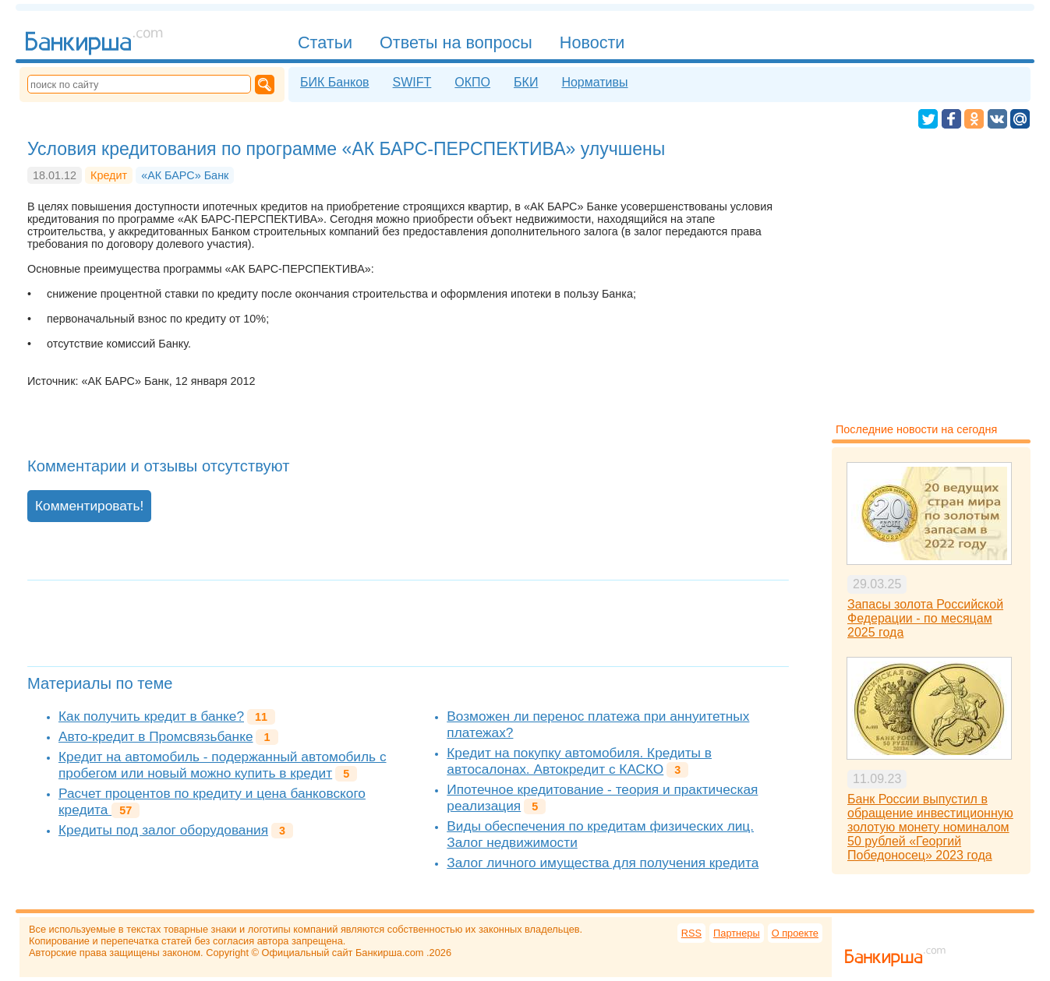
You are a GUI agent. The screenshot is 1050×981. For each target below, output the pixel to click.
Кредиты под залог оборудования (163, 830)
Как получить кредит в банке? (151, 716)
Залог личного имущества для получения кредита (602, 862)
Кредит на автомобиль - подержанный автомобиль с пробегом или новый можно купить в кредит (222, 765)
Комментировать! (89, 505)
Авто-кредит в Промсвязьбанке (155, 736)
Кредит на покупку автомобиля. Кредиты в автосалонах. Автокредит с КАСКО (579, 761)
